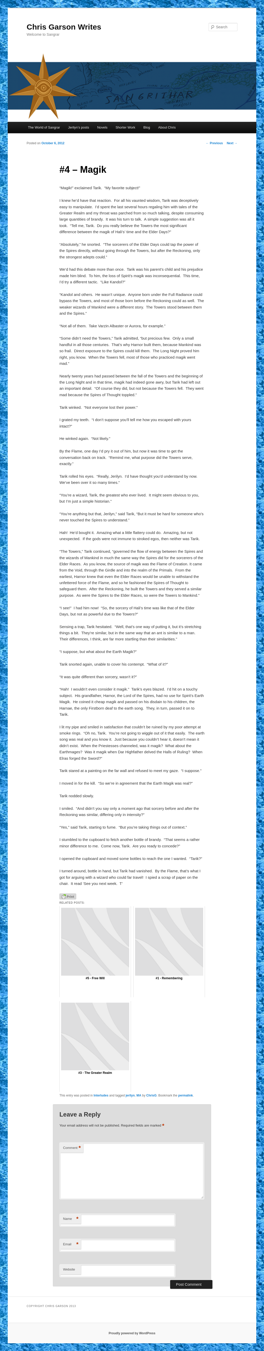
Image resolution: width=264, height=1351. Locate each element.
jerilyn (130, 1095)
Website (69, 1269)
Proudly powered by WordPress (132, 1333)
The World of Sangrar (44, 127)
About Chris (167, 127)
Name (70, 1219)
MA (138, 1095)
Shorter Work (125, 127)
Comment (72, 1148)
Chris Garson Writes (64, 27)
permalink (185, 1095)
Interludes (101, 1095)
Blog (146, 127)
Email (70, 1244)
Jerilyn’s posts (78, 127)
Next (232, 143)
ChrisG (151, 1095)
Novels (102, 127)
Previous (214, 143)
